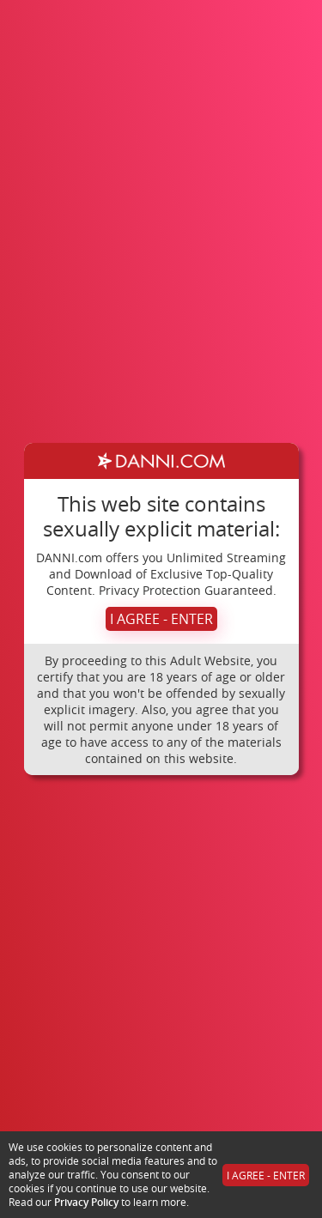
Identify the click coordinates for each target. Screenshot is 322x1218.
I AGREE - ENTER (161, 618)
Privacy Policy (86, 1202)
